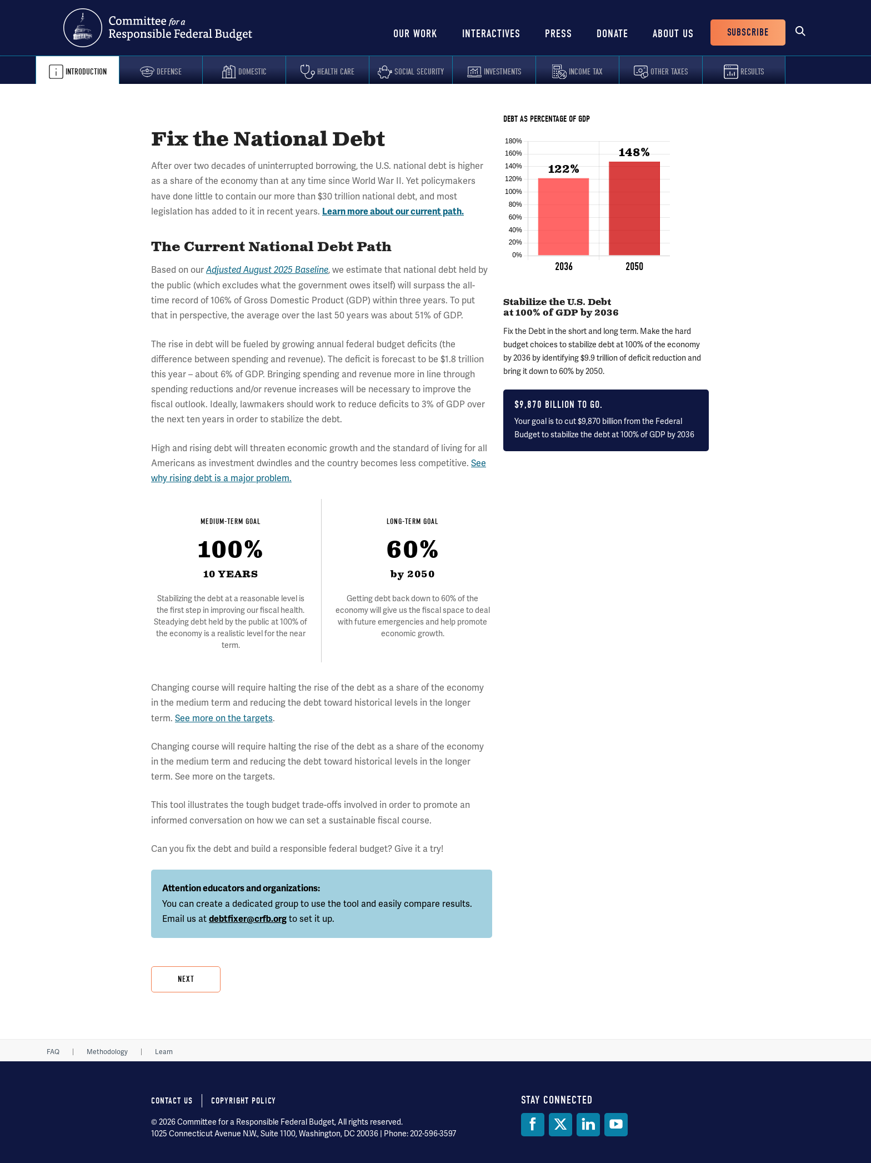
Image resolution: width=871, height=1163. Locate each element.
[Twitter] (560, 1124)
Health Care (335, 72)
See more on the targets (224, 718)
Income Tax (586, 72)
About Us (673, 33)
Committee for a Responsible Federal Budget (157, 27)
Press (558, 33)
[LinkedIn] (588, 1124)
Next (186, 979)
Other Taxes (669, 72)
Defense (169, 72)
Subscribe (748, 32)
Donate (612, 33)
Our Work (415, 33)
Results (752, 72)
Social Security (419, 72)
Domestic (252, 72)
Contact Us (172, 1101)
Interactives (491, 33)
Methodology (107, 1051)
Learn (164, 1051)
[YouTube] (616, 1124)
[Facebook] (532, 1124)
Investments (503, 72)
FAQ (53, 1051)
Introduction (86, 72)
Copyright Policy (243, 1101)
